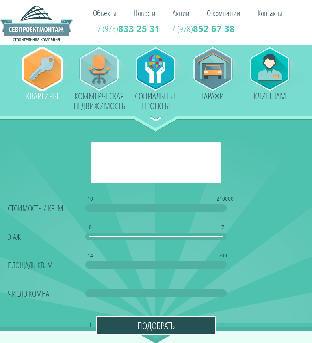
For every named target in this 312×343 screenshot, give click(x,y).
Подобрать (156, 325)
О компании (223, 13)
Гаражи (213, 96)
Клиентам (270, 96)
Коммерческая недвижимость (99, 100)
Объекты (105, 13)
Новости (145, 13)
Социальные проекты (156, 100)
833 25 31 (126, 28)
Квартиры (42, 96)
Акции (181, 13)
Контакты (270, 13)
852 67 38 (201, 28)
